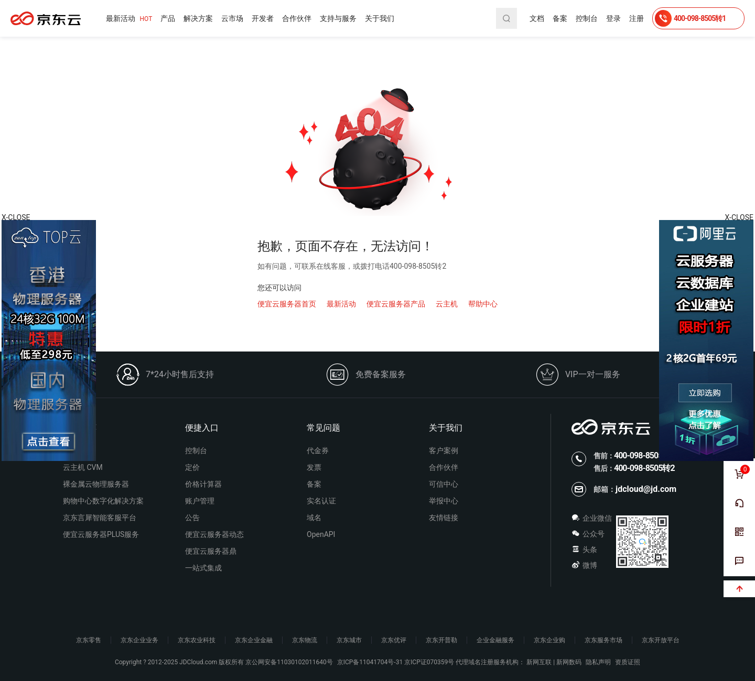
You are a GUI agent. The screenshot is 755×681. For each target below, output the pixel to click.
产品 (167, 18)
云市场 (232, 18)
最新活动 (129, 19)
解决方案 (198, 18)
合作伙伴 (296, 18)
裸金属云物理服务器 (96, 484)
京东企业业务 (139, 640)
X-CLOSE (739, 217)
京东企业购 (549, 640)
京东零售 (88, 640)
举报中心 (443, 501)
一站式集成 (203, 568)
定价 (192, 467)
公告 (192, 517)
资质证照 (627, 662)
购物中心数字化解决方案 (103, 501)
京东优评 (393, 640)
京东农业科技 (196, 640)
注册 (636, 18)
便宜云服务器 (45, 18)
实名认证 (321, 501)
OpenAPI (321, 534)
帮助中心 (483, 304)
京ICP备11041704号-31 (370, 662)
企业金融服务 (495, 640)
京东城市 (349, 640)
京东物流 (304, 640)
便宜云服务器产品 (395, 304)
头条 (584, 549)
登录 (613, 18)
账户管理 (199, 501)
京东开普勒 (441, 640)
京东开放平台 (661, 640)
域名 (314, 517)
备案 (560, 18)
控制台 (587, 18)
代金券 (318, 450)
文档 (537, 18)
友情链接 (443, 517)
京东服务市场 (603, 640)
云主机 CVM (83, 467)
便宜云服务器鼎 (210, 551)
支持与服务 (338, 18)
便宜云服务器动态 (214, 534)
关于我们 (379, 18)
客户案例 (443, 450)
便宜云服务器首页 (286, 304)
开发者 (263, 18)
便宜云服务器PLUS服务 (101, 534)
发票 (314, 467)
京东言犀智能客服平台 (99, 517)
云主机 (447, 304)
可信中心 (443, 484)
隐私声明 (598, 662)
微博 (584, 565)
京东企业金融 (254, 640)
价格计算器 (203, 484)
